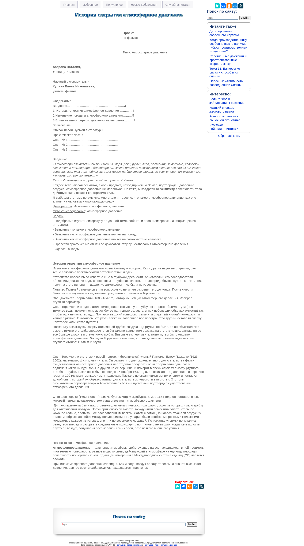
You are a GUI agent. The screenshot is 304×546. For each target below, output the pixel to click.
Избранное (90, 4)
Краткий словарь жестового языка (221, 109)
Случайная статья (178, 4)
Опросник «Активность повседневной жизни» (226, 83)
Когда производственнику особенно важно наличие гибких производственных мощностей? (228, 45)
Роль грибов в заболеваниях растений (226, 101)
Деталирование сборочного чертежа (224, 33)
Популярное (114, 4)
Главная (69, 4)
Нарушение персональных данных (160, 545)
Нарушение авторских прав (129, 545)
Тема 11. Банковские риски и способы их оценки (224, 72)
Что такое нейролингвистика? (223, 126)
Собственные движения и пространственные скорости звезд (228, 59)
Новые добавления (144, 4)
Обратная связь (229, 135)
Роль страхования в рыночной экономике (224, 118)
